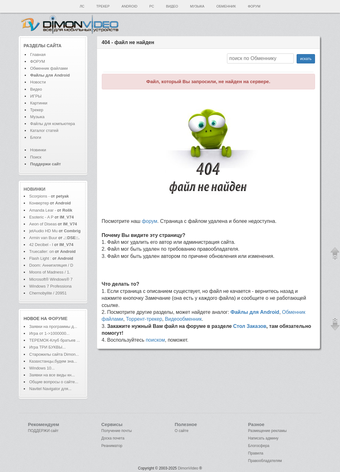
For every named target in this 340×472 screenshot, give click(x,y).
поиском (155, 340)
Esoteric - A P (41, 217)
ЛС (82, 6)
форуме (58, 318)
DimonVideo (188, 468)
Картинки (38, 103)
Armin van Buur (43, 237)
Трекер (103, 6)
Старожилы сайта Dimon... (54, 354)
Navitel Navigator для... (50, 388)
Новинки (38, 150)
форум (149, 221)
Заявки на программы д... (53, 326)
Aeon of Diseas (43, 224)
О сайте (182, 431)
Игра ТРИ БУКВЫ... (47, 347)
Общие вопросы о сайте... (53, 381)
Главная (38, 54)
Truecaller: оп (41, 251)
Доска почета (113, 438)
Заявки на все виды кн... (52, 375)
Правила (256, 453)
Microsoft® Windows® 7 (51, 279)
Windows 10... (42, 368)
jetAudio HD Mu (43, 230)
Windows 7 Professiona (50, 286)
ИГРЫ (36, 96)
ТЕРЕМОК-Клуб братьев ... (54, 340)
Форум (254, 6)
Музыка (197, 6)
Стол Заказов (249, 326)
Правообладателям (265, 461)
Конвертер (39, 203)
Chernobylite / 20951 (48, 293)
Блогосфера (258, 446)
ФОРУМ (37, 61)
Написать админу (263, 438)
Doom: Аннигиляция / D (51, 265)
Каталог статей (44, 130)
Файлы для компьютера (52, 123)
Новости (38, 82)
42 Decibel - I (41, 244)
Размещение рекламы (267, 431)
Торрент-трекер (144, 319)
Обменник (226, 6)
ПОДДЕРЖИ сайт (43, 431)
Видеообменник (183, 319)
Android (129, 6)
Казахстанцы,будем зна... (53, 361)
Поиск (36, 157)
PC (151, 6)
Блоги (35, 137)
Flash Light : (40, 258)
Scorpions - (40, 196)
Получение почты (116, 431)
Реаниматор (112, 446)
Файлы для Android (254, 312)
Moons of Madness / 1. (50, 272)
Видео (172, 6)
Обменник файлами (49, 68)
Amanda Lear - (43, 210)
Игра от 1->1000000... (49, 333)
